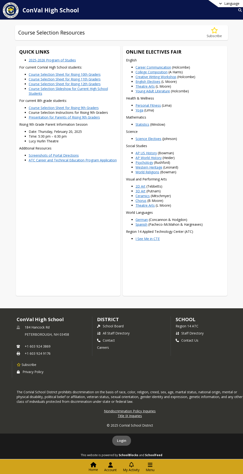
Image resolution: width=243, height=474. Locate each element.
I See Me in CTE (148, 238)
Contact (106, 340)
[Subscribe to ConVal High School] (26, 364)
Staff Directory (190, 333)
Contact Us (187, 340)
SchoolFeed (153, 455)
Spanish (141, 224)
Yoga (139, 110)
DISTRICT (108, 319)
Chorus (141, 200)
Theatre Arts (145, 86)
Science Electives (148, 138)
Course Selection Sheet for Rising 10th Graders (65, 74)
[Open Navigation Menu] (150, 467)
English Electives (148, 81)
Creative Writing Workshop (156, 77)
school (185, 319)
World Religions (147, 172)
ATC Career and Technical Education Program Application (73, 160)
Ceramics (143, 196)
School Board (110, 326)
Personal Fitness (148, 105)
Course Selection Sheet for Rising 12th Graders (65, 84)
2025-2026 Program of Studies (52, 60)
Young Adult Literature (153, 91)
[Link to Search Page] (239, 10)
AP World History (149, 157)
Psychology (144, 162)
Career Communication (153, 67)
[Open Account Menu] (110, 467)
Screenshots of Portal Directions (54, 155)
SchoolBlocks (128, 455)
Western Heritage (149, 167)
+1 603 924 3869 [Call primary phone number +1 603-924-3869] (38, 346)
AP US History (146, 153)
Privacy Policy (30, 371)
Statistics (142, 124)
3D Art (140, 191)
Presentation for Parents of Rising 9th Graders (64, 117)
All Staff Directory (113, 333)
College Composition (152, 72)
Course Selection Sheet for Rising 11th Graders (65, 79)
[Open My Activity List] (131, 467)
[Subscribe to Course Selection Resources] (214, 32)
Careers (103, 347)
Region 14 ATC (187, 326)
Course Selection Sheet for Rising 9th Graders (64, 107)
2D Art (140, 186)
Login (121, 440)
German (142, 219)
